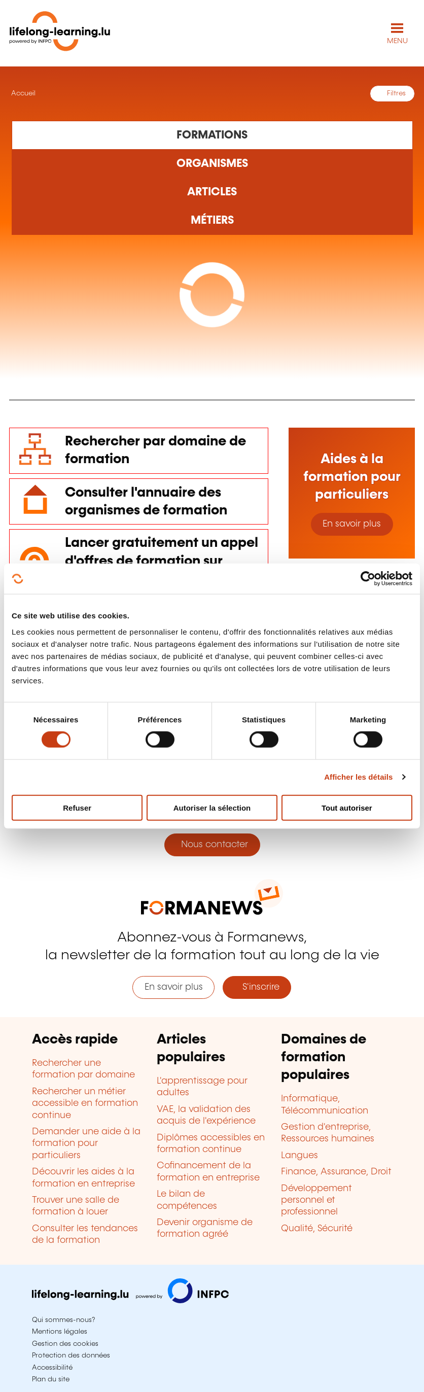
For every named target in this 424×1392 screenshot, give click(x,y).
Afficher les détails (358, 777)
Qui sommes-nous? (63, 1320)
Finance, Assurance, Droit (336, 1171)
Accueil (22, 93)
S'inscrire (257, 987)
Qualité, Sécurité (316, 1228)
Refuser (77, 807)
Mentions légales (59, 1331)
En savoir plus (352, 524)
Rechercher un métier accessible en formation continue (85, 1103)
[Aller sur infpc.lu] (130, 1300)
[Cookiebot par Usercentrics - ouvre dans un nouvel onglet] (368, 578)
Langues (299, 1155)
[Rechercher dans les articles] (212, 192)
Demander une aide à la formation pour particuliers (86, 1143)
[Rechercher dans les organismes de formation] (212, 164)
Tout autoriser (347, 807)
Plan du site (50, 1379)
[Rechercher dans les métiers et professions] (212, 220)
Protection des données (71, 1355)
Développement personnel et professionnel (316, 1200)
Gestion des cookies (65, 1343)
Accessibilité (52, 1367)
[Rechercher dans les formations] (212, 135)
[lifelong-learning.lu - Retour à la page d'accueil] (60, 33)
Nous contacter (212, 844)
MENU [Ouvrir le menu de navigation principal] (397, 41)
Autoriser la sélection (212, 807)
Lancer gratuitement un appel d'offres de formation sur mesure (161, 560)
